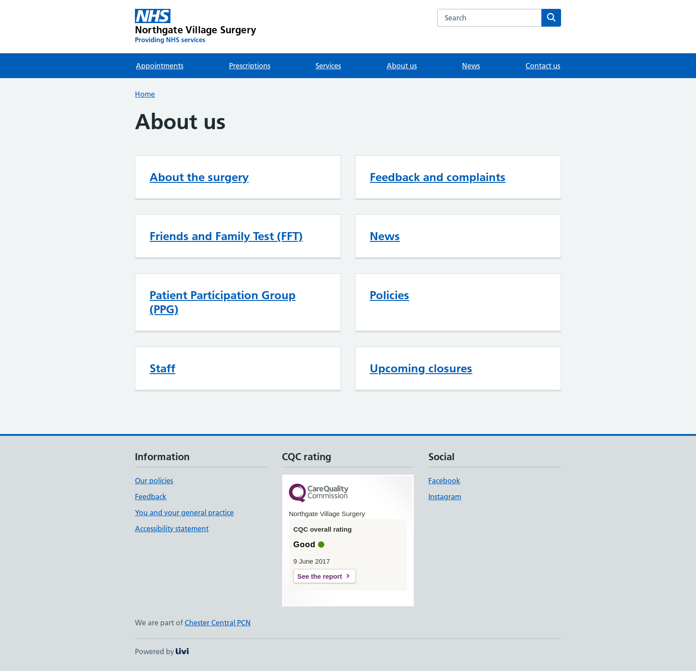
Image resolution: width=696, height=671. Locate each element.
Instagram (444, 496)
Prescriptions (249, 65)
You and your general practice (184, 512)
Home (145, 94)
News (471, 65)
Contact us (543, 65)
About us (402, 65)
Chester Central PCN (218, 622)
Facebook (444, 480)
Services (328, 65)
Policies (389, 295)
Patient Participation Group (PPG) (223, 302)
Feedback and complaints (438, 177)
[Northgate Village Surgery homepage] (195, 26)
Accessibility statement (172, 528)
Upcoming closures (421, 368)
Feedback (150, 496)
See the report (319, 576)
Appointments (159, 65)
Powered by (162, 651)
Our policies (154, 480)
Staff (162, 368)
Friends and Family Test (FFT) (226, 236)
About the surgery (199, 177)
